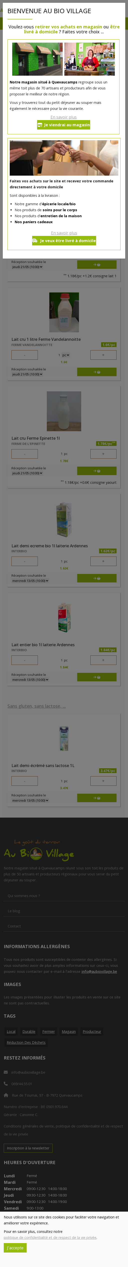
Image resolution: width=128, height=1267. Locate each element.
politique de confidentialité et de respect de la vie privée (50, 1237)
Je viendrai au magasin (63, 125)
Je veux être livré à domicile (64, 240)
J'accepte (15, 1248)
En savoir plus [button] (64, 117)
